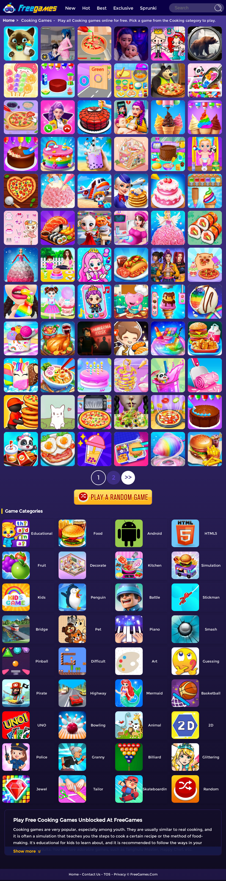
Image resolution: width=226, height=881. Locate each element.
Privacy (120, 874)
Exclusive (123, 8)
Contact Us (91, 874)
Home (9, 20)
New (70, 8)
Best (102, 8)
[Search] (196, 7)
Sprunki (148, 8)
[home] (30, 2)
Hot (86, 8)
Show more (27, 851)
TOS (107, 874)
